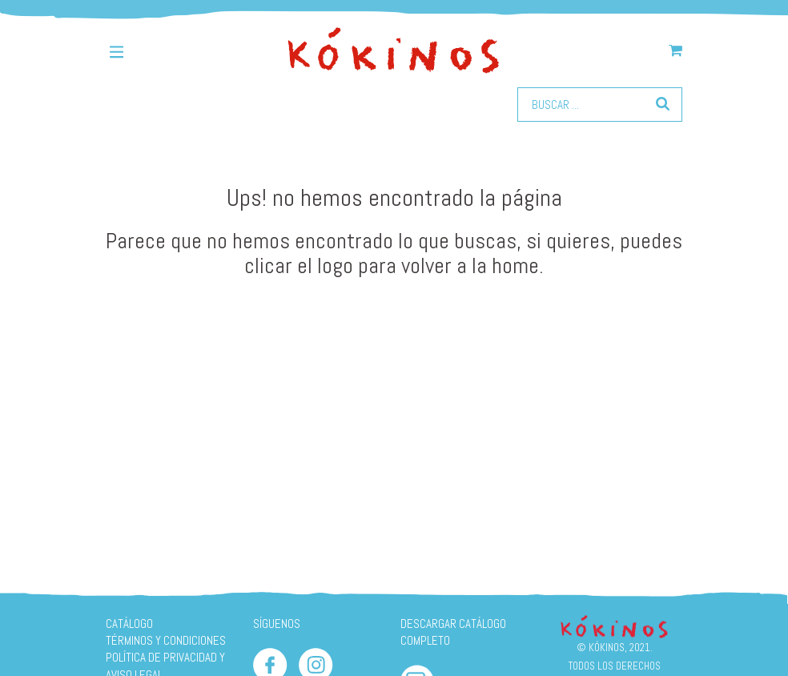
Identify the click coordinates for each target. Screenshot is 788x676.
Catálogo (129, 623)
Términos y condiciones (166, 640)
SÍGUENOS (276, 623)
